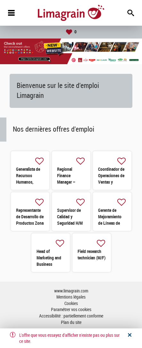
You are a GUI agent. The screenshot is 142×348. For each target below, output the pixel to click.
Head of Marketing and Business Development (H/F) (49, 264)
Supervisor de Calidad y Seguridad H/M (70, 217)
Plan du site (71, 322)
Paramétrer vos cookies (71, 309)
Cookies (71, 303)
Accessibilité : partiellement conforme (71, 316)
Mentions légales (71, 297)
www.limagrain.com (71, 291)
